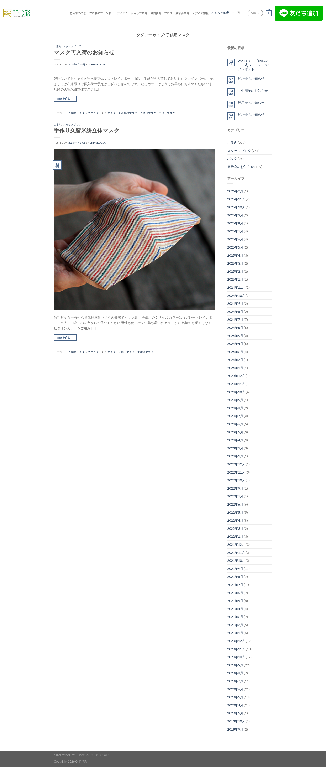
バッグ (232, 158)
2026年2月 (235, 191)
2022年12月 (236, 464)
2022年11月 (236, 472)
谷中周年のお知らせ (253, 90)
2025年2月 (235, 271)
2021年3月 (235, 617)
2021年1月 (235, 633)
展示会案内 (182, 13)
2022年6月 (235, 504)
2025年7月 (235, 231)
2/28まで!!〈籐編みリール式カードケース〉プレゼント (254, 65)
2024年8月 (235, 311)
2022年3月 (235, 528)
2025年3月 (235, 263)
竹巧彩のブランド (101, 13)
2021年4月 (235, 609)
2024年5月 (235, 336)
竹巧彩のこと (78, 13)
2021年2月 (235, 625)
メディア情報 (200, 13)
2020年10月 (236, 657)
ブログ (168, 13)
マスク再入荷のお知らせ (84, 52)
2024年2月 (235, 360)
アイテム (122, 13)
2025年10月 (236, 207)
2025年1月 (235, 279)
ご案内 (57, 46)
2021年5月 (235, 601)
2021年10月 (236, 560)
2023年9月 (235, 400)
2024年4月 (235, 344)
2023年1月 (235, 456)
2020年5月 (235, 697)
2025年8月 (235, 223)
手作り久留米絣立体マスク (87, 130)
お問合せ (155, 13)
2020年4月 (235, 705)
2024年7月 (235, 319)
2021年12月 (236, 544)
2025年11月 (236, 199)
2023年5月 (235, 432)
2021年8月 (235, 576)
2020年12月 (236, 641)
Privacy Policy (64, 755)
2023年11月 (236, 384)
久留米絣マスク (127, 113)
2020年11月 (236, 649)
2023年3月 (235, 448)
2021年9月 (235, 569)
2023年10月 (236, 392)
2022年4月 (235, 520)
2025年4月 (235, 255)
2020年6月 (235, 689)
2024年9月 (235, 303)
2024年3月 (235, 352)
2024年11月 (236, 287)
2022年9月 (235, 488)
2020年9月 (235, 665)
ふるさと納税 (220, 13)
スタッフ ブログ (72, 46)
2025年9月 (235, 215)
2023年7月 (235, 416)
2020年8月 (235, 673)
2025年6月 (235, 239)
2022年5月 (235, 512)
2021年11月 (236, 552)
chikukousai (97, 64)
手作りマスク (167, 113)
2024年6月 (235, 327)
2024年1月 (235, 368)
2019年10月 (236, 721)
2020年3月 (235, 713)
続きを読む (65, 99)
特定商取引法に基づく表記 (93, 755)
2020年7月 (235, 681)
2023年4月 (235, 440)
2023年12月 (236, 376)
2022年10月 (236, 480)
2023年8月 (235, 408)
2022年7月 (235, 496)
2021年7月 (235, 585)
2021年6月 (235, 593)
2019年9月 (235, 729)
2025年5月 (235, 247)
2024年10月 (236, 295)
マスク (111, 113)
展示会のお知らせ (251, 78)
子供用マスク (148, 113)
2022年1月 (235, 536)
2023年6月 (235, 424)
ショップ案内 (139, 13)
